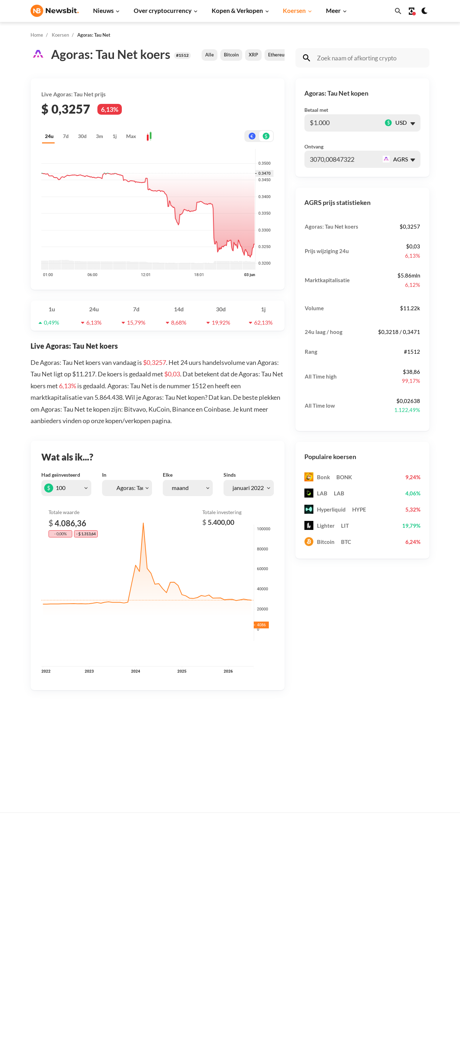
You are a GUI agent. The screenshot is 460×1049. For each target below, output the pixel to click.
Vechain (308, 960)
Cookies (398, 974)
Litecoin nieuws (138, 912)
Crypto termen (227, 914)
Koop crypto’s (226, 852)
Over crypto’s (226, 890)
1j (114, 136)
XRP (253, 55)
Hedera (308, 996)
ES (56, 934)
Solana (307, 924)
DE (34, 934)
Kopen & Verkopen (237, 10)
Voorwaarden (405, 962)
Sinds (230, 475)
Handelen (221, 950)
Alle (209, 55)
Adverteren (403, 852)
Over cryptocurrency (163, 10)
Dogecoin (310, 912)
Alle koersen (314, 852)
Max (131, 136)
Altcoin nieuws (137, 924)
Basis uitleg (224, 938)
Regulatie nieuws (140, 960)
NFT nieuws (134, 972)
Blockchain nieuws (142, 936)
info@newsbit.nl (49, 871)
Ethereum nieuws (140, 864)
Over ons (400, 926)
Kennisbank (224, 926)
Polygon (308, 948)
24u (49, 136)
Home (37, 35)
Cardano (309, 900)
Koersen (294, 10)
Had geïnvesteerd (60, 475)
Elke (167, 475)
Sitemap (157, 1037)
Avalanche (311, 972)
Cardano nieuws (139, 900)
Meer (333, 10)
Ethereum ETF (227, 1000)
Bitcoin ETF (223, 988)
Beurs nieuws (136, 888)
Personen (221, 902)
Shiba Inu (310, 936)
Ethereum (278, 55)
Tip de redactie (406, 864)
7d (66, 136)
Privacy (398, 938)
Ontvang (313, 146)
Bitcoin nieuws (137, 852)
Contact (398, 914)
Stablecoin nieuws (141, 948)
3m (99, 136)
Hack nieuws (135, 984)
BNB (304, 984)
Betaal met (316, 110)
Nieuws (103, 10)
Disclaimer (402, 950)
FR (45, 934)
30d (82, 136)
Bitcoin (231, 55)
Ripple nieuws (136, 876)
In (104, 475)
